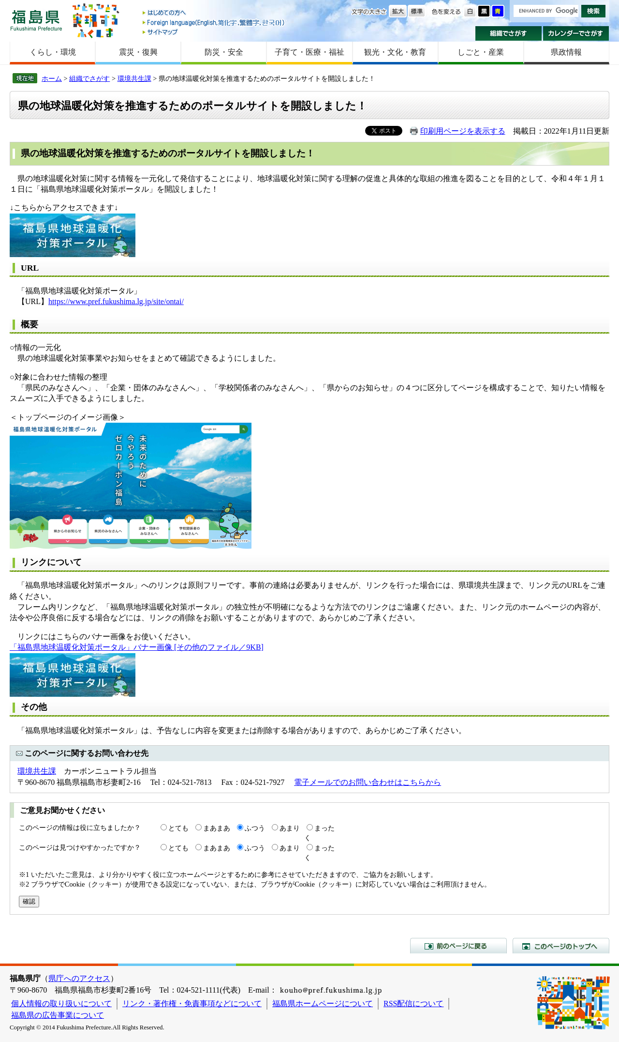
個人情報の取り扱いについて (61, 1003)
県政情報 (566, 52)
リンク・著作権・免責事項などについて (192, 1003)
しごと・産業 (480, 52)
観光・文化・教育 (395, 52)
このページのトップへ (561, 945)
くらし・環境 (52, 52)
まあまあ (216, 828)
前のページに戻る (458, 945)
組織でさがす (508, 33)
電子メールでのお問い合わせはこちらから (367, 782)
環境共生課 (134, 78)
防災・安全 (224, 52)
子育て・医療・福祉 (309, 52)
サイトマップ (214, 31)
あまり (290, 828)
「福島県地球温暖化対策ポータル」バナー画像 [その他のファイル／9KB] (137, 647)
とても (178, 828)
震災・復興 (138, 52)
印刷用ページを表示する (462, 131)
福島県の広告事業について (57, 1015)
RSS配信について (413, 1003)
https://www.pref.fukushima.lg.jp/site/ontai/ (116, 301)
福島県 (36, 20)
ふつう (255, 828)
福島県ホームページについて (322, 1003)
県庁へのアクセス (79, 978)
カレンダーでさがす (576, 33)
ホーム (52, 78)
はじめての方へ (214, 13)
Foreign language (214, 22)
